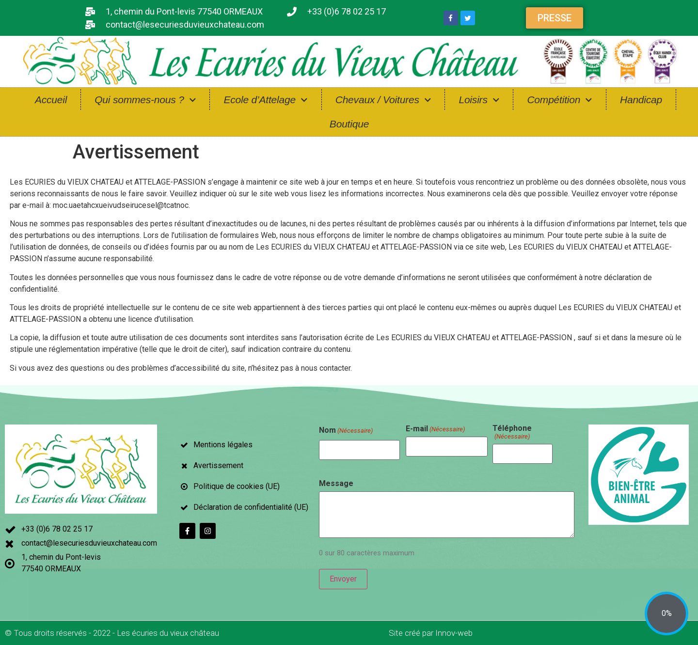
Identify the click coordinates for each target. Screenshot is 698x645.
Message (336, 484)
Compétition (559, 100)
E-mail (435, 429)
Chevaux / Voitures (383, 100)
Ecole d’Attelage (265, 100)
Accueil (51, 99)
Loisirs (479, 100)
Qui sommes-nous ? (145, 100)
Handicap (641, 99)
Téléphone (512, 432)
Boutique (349, 123)
